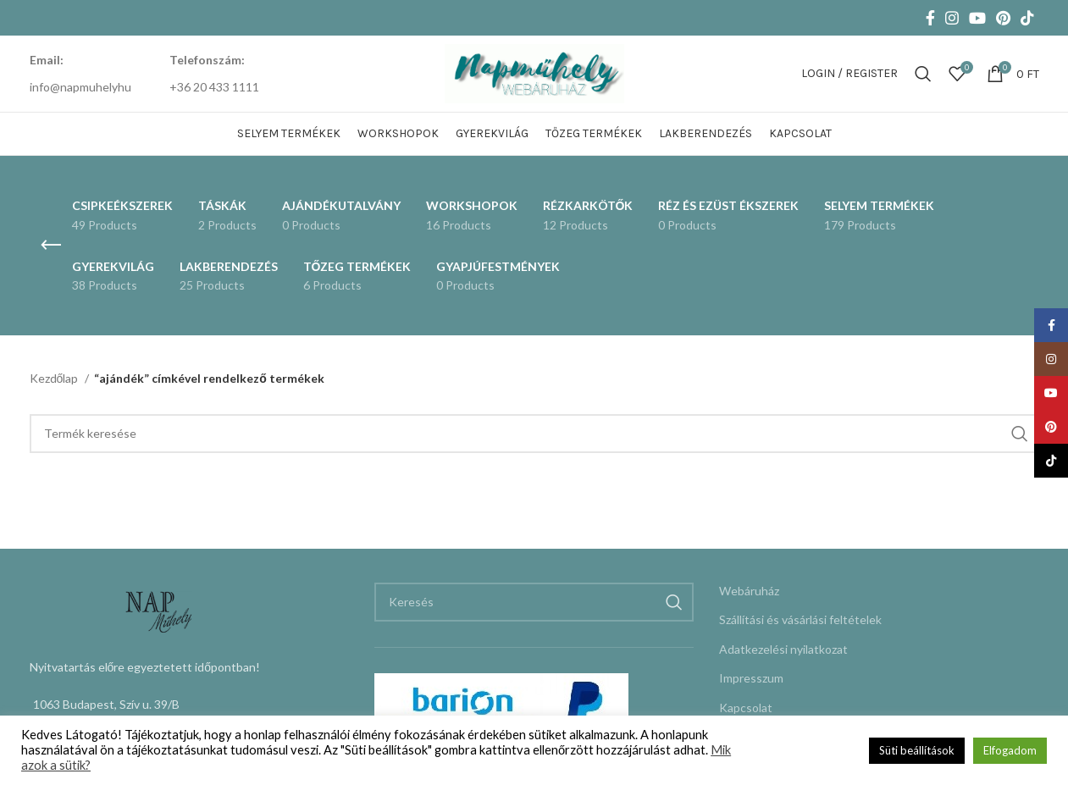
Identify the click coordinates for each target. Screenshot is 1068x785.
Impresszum (751, 678)
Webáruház (749, 590)
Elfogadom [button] (1010, 750)
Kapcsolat (745, 707)
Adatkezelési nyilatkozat (783, 649)
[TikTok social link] (1027, 17)
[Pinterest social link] (1003, 17)
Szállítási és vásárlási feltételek (800, 619)
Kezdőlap (55, 378)
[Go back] (51, 246)
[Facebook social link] (930, 17)
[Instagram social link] (952, 17)
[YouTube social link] (977, 17)
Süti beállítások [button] (917, 750)
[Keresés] (923, 74)
